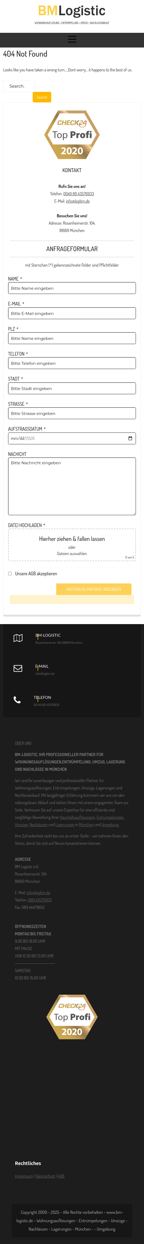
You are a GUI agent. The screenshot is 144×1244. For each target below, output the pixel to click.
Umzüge (21, 824)
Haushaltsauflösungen (77, 817)
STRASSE (17, 404)
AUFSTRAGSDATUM (26, 429)
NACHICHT (17, 454)
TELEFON (17, 354)
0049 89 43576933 (78, 193)
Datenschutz (45, 1176)
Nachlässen (39, 824)
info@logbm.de (78, 201)
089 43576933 (39, 900)
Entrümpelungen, (110, 817)
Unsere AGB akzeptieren (34, 573)
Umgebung (110, 824)
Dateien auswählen (72, 553)
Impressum (24, 1176)
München (86, 824)
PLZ (13, 329)
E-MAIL (16, 304)
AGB (60, 1176)
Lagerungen (64, 824)
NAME (14, 279)
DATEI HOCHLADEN (26, 525)
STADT (15, 379)
